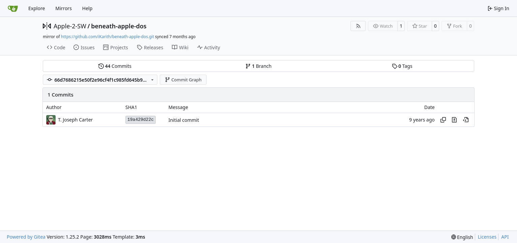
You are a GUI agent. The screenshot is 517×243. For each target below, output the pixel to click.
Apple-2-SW (70, 26)
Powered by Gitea (26, 237)
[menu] (462, 237)
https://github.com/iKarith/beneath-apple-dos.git (107, 36)
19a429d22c (140, 119)
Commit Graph (183, 80)
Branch (258, 66)
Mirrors (63, 8)
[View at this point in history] (466, 120)
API (505, 237)
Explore (36, 8)
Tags (402, 66)
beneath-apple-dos (119, 26)
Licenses (487, 237)
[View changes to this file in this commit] (454, 120)
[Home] (12, 8)
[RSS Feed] (358, 26)
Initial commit (184, 120)
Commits (114, 66)
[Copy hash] (443, 120)
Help (87, 8)
